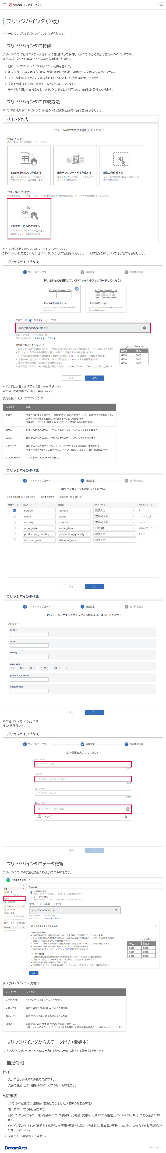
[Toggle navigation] (161, 4)
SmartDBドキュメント (22, 4)
